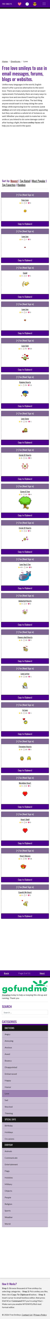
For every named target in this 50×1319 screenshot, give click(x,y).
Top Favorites (8, 185)
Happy (8, 1080)
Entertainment (11, 1164)
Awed (7, 1054)
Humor (8, 1087)
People (8, 1197)
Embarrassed (11, 1074)
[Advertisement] (25, 33)
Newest (14, 181)
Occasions (9, 1138)
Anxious (8, 1047)
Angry (7, 1034)
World (8, 1224)
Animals (8, 1151)
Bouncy (8, 1060)
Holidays (9, 1132)
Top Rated (25, 181)
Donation (6, 995)
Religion (8, 1204)
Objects (8, 1191)
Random (21, 185)
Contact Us (27, 1314)
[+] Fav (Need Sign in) (25, 194)
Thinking (9, 1113)
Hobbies (9, 1177)
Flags (7, 1171)
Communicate (11, 1158)
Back (6, 973)
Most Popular (38, 181)
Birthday (9, 1125)
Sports (8, 1210)
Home (5, 61)
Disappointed (11, 1067)
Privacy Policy (40, 1314)
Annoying (9, 1041)
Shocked (9, 1106)
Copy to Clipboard (25, 223)
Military (8, 1184)
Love (25, 61)
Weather (9, 1217)
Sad (6, 1100)
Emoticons (15, 61)
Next (42, 973)
